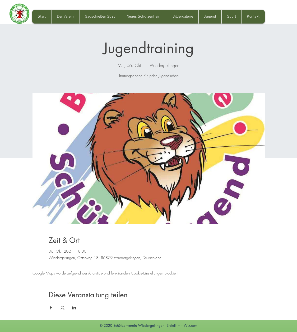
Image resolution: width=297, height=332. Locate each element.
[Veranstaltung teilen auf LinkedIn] (74, 307)
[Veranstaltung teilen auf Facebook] (51, 307)
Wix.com (191, 325)
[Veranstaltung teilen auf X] (62, 307)
